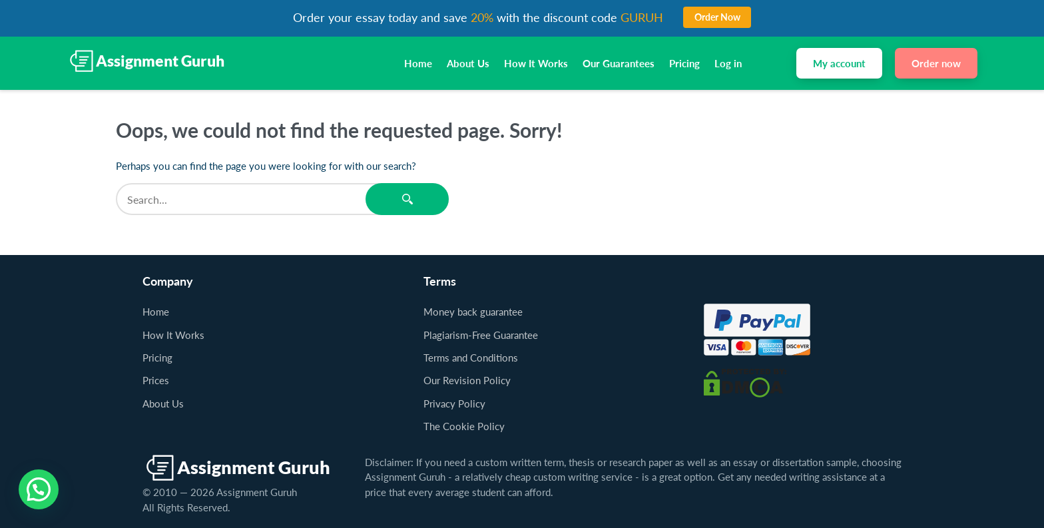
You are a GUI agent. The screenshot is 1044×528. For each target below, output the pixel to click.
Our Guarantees (618, 63)
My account (839, 63)
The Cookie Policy (464, 426)
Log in (728, 63)
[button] (39, 489)
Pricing (684, 63)
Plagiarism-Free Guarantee (480, 335)
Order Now (717, 17)
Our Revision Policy (467, 380)
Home (418, 63)
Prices (155, 380)
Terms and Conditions (470, 358)
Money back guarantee (473, 312)
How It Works (536, 63)
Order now (936, 63)
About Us (468, 63)
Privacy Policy (454, 403)
